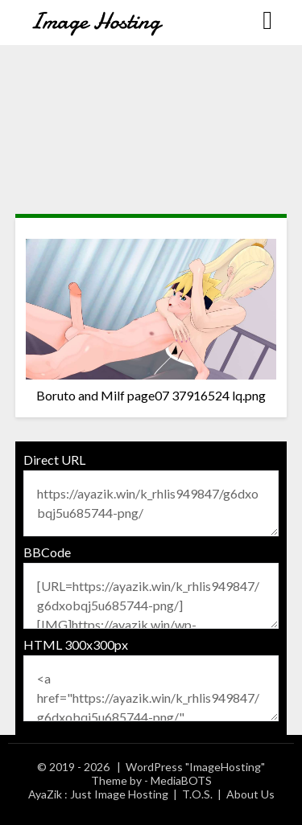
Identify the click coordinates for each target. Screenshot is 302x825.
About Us (250, 794)
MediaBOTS (181, 780)
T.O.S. (197, 794)
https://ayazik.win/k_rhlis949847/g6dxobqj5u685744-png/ (151, 503)
